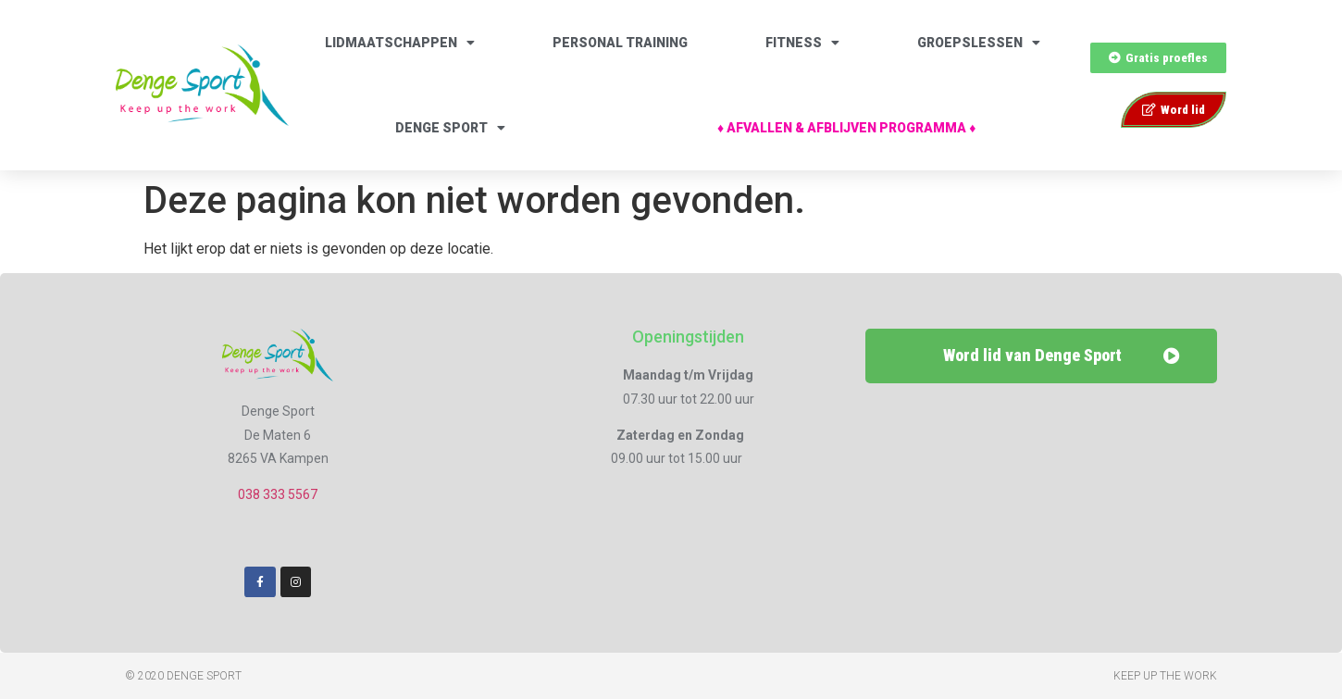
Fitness (802, 42)
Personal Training (620, 42)
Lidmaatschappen (400, 42)
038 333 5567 (277, 494)
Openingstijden (688, 336)
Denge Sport (450, 128)
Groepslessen (978, 42)
